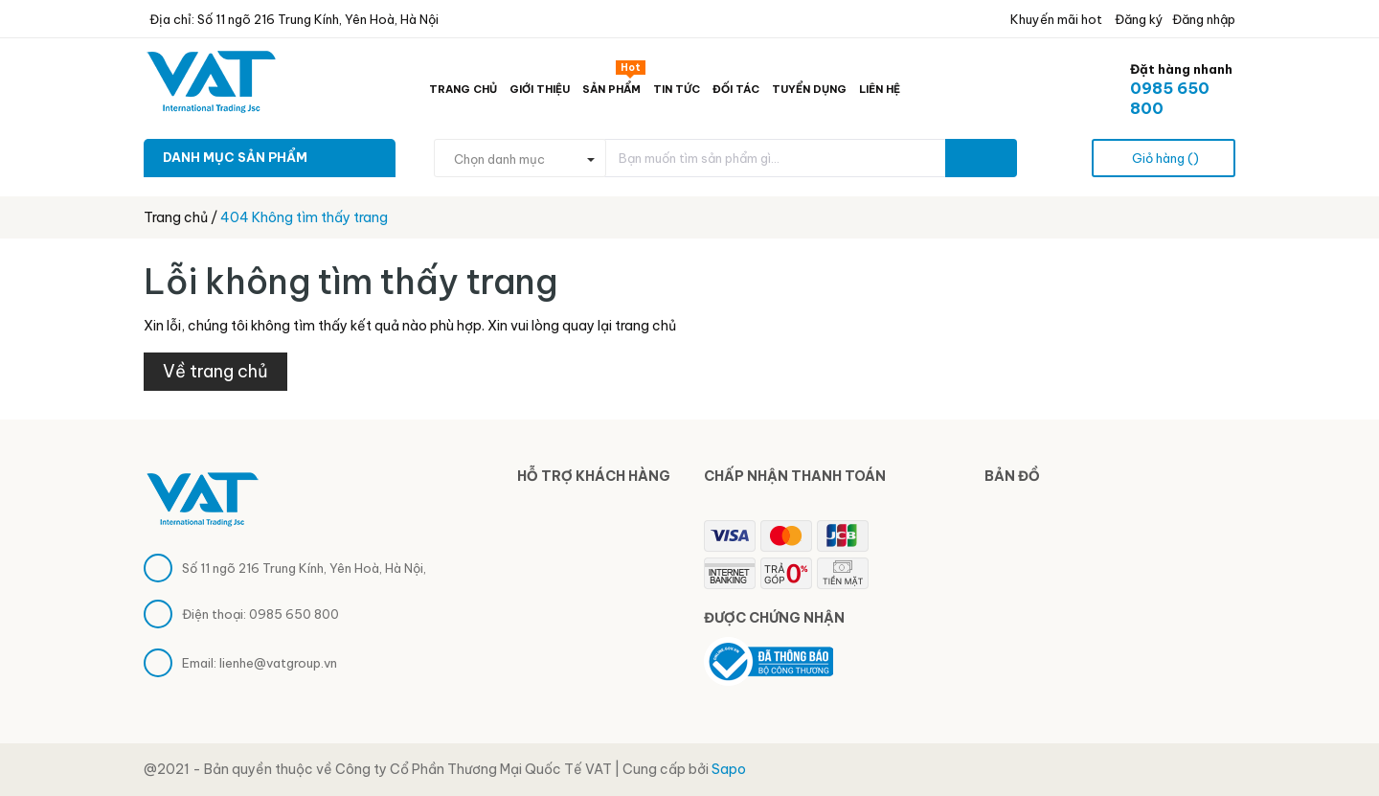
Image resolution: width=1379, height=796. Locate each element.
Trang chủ (463, 89)
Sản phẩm (613, 85)
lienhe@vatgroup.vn (278, 663)
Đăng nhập (1203, 19)
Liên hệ (879, 89)
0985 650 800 (294, 614)
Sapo (729, 769)
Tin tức (676, 89)
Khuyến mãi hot (1054, 19)
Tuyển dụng (809, 89)
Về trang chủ (215, 371)
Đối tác (735, 89)
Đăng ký (1138, 19)
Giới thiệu (539, 89)
